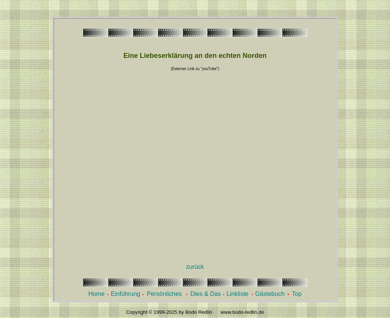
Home (96, 294)
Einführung (125, 294)
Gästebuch (270, 294)
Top (297, 294)
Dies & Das (205, 294)
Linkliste (238, 294)
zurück (195, 267)
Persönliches (164, 294)
